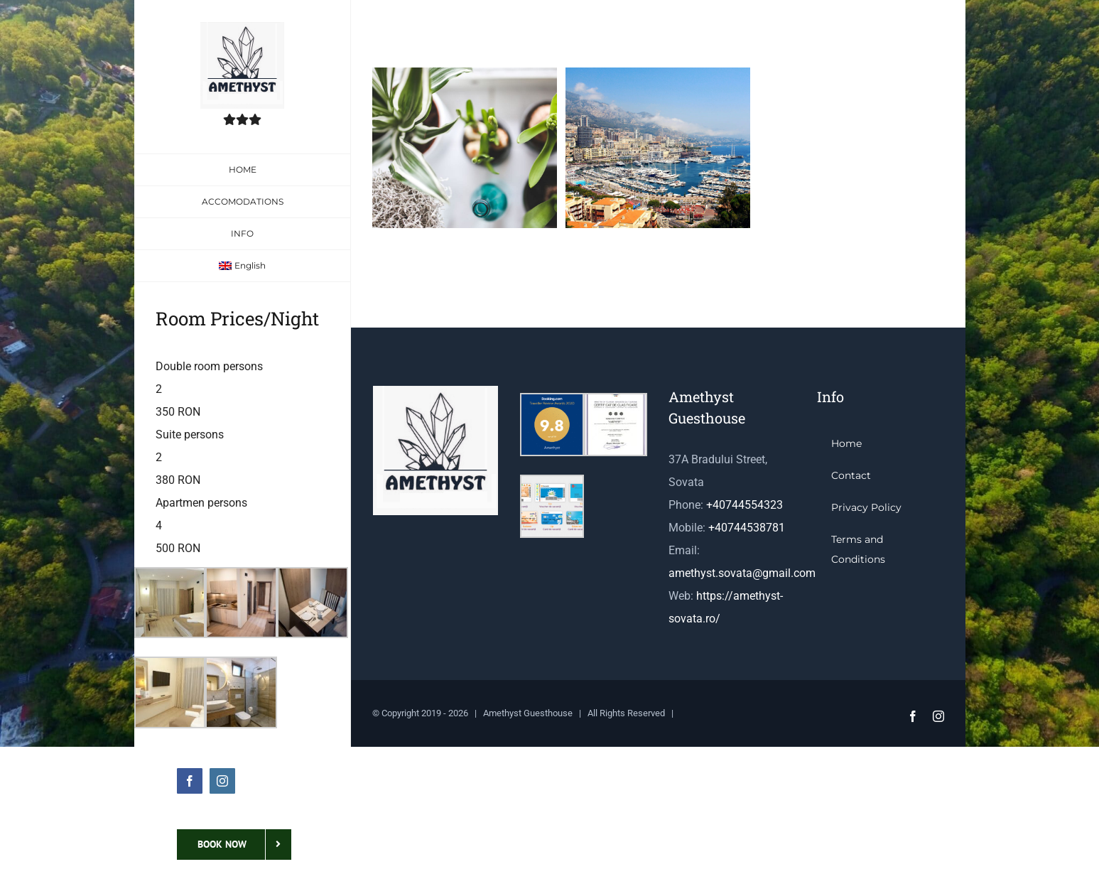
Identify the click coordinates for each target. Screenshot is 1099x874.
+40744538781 (746, 527)
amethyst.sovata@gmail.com (742, 573)
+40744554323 (744, 505)
